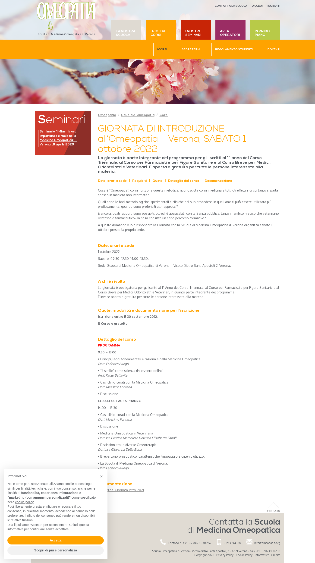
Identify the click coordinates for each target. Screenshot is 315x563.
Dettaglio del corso (183, 181)
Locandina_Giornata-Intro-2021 (121, 490)
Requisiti (139, 181)
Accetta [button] (56, 540)
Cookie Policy (244, 555)
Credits (275, 555)
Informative (262, 555)
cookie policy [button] (24, 502)
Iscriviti (274, 6)
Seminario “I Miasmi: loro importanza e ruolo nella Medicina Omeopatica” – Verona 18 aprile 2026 (58, 138)
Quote (157, 181)
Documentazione (218, 181)
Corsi (164, 115)
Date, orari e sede (112, 181)
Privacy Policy (224, 555)
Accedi (257, 6)
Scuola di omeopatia (137, 115)
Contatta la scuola (231, 6)
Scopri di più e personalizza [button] (55, 550)
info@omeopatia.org (267, 543)
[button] (101, 476)
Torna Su (273, 511)
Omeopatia (107, 115)
